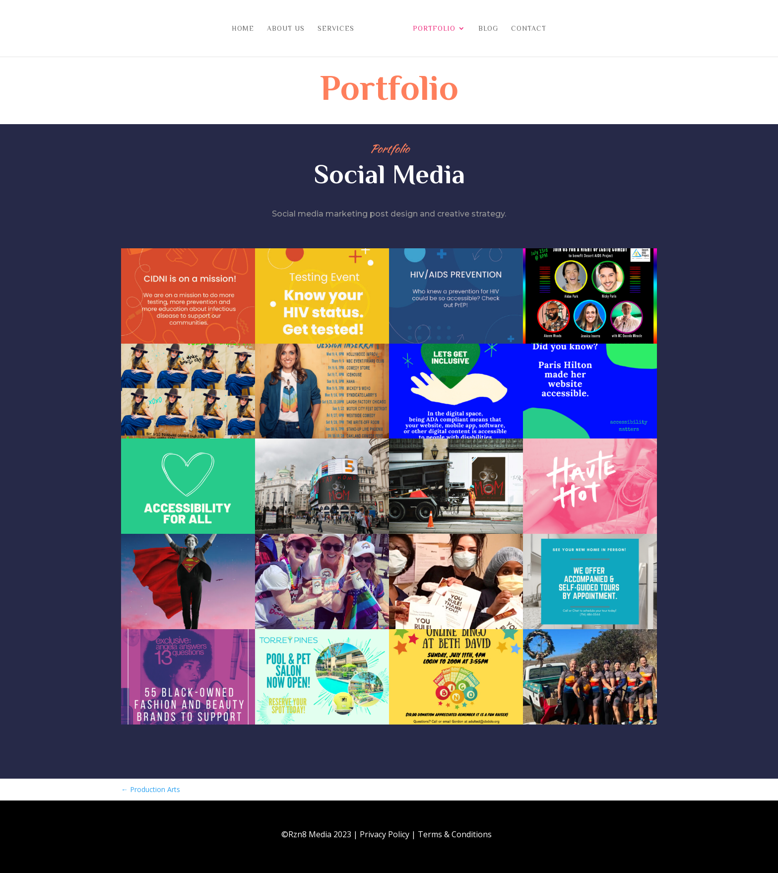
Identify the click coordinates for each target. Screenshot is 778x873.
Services (339, 28)
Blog (485, 28)
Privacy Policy (384, 834)
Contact (525, 28)
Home (246, 28)
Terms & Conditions (455, 834)
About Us (289, 28)
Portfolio (430, 28)
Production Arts (150, 789)
